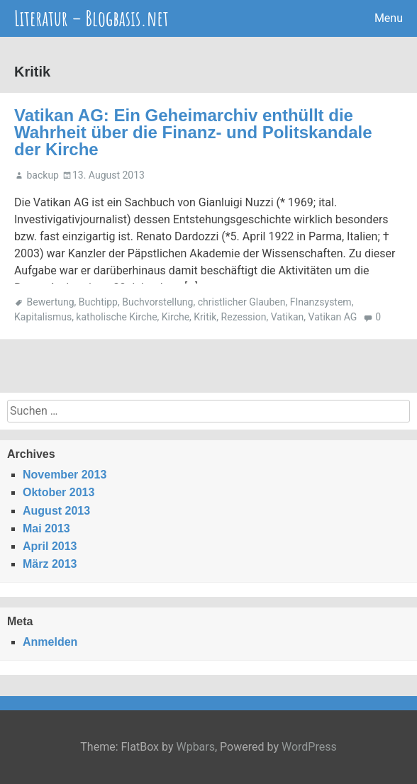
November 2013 (64, 475)
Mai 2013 (46, 528)
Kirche (175, 317)
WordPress (309, 747)
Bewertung (50, 302)
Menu (388, 18)
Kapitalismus (43, 317)
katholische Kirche (116, 317)
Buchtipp (98, 302)
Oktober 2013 (58, 492)
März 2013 (50, 564)
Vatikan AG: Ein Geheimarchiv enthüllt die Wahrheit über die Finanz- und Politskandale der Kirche (193, 132)
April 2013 (50, 546)
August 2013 (56, 511)
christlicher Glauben (242, 302)
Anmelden (50, 642)
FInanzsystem (321, 302)
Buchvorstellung (157, 302)
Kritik (205, 317)
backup (42, 175)
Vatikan (287, 317)
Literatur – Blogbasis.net (91, 18)
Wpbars (195, 747)
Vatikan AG (332, 317)
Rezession (244, 317)
